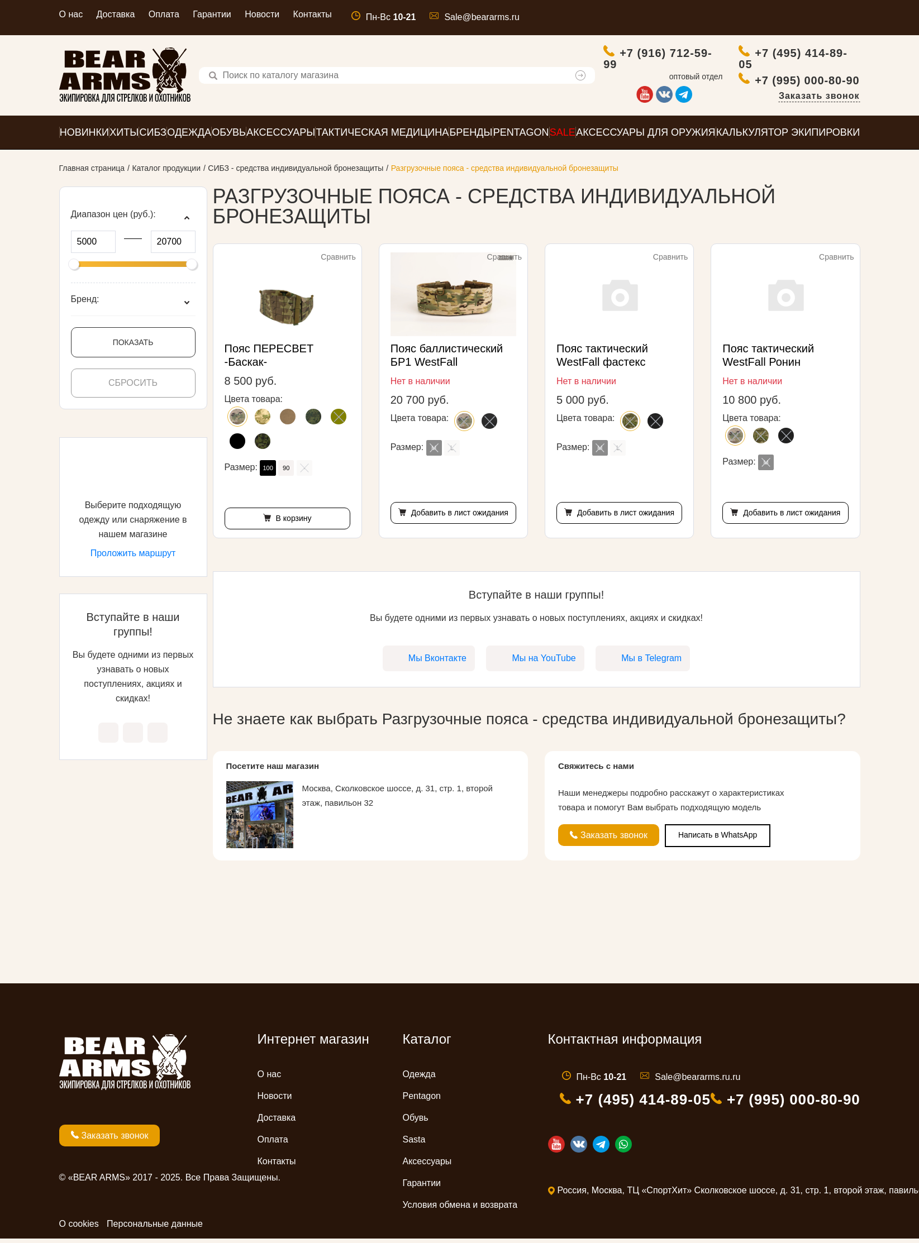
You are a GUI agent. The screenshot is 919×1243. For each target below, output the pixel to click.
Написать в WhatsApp (717, 839)
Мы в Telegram (157, 737)
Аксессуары (427, 1165)
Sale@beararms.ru (482, 17)
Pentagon (422, 1100)
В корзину (293, 522)
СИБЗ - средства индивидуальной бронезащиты (295, 172)
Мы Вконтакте (108, 737)
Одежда (419, 1078)
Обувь (415, 1122)
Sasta (414, 1144)
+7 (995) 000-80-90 (807, 82)
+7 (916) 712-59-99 (658, 60)
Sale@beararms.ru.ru (697, 1081)
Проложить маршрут (133, 557)
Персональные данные (155, 1228)
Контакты (312, 14)
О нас (71, 14)
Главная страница (92, 172)
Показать (133, 346)
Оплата (164, 14)
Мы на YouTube (133, 737)
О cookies (79, 1228)
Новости (262, 14)
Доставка (116, 14)
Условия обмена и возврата (460, 1209)
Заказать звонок (819, 98)
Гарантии (212, 14)
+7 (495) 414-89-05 (793, 60)
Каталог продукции (166, 172)
